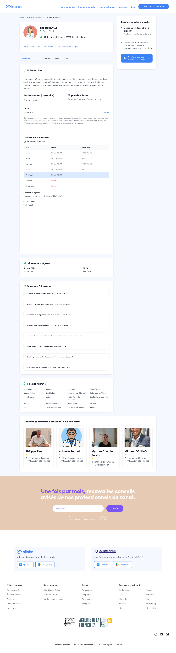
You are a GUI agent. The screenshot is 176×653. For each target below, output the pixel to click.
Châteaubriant (29, 393)
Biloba (22, 17)
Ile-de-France (125, 590)
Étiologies (86, 603)
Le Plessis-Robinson (53, 407)
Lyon (25, 407)
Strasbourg (151, 603)
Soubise (49, 389)
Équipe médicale (14, 594)
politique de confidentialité (95, 519)
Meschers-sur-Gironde (76, 393)
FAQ (66, 58)
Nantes (149, 590)
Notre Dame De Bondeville (74, 398)
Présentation (25, 58)
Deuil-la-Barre (51, 393)
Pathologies (87, 590)
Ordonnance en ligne (53, 599)
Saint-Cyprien (95, 389)
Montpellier (151, 608)
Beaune (93, 403)
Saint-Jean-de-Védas (98, 393)
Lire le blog (11, 608)
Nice (121, 608)
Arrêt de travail (50, 594)
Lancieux (71, 389)
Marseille (123, 599)
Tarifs (37, 58)
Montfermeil (72, 403)
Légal (57, 58)
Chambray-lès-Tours (76, 407)
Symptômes (87, 594)
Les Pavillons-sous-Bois (99, 397)
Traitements (87, 599)
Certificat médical (52, 590)
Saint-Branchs (28, 397)
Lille (147, 599)
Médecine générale (36, 17)
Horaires (47, 58)
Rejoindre (11, 599)
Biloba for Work (13, 603)
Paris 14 (26, 403)
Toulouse (122, 603)
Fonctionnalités (13, 590)
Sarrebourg (27, 389)
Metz (48, 397)
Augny (92, 407)
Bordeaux (150, 594)
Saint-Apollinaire (52, 403)
